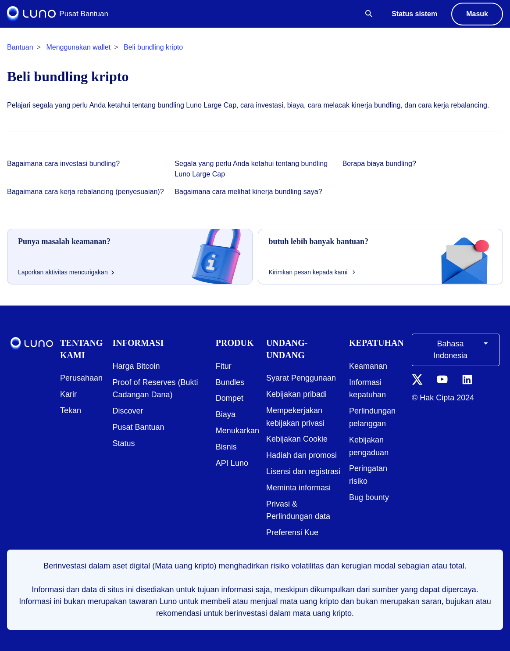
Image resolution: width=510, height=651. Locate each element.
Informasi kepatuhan (367, 388)
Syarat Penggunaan (301, 378)
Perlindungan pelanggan (372, 417)
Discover (128, 410)
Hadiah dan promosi (301, 455)
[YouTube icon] (442, 379)
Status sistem (414, 14)
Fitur (224, 366)
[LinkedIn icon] (467, 379)
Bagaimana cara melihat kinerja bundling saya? (248, 191)
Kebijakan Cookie (297, 439)
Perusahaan (81, 378)
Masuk (477, 14)
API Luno (232, 463)
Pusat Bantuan (138, 427)
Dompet (229, 398)
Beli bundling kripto (153, 47)
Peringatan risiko (368, 475)
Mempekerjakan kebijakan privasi (295, 417)
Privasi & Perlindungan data (298, 510)
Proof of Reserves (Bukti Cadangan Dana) (155, 388)
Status (124, 443)
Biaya (225, 414)
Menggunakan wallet (78, 47)
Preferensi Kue (292, 532)
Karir (68, 394)
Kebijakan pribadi (296, 394)
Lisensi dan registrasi (303, 471)
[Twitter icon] (417, 379)
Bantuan (20, 47)
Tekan (70, 410)
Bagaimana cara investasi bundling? (63, 163)
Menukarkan (237, 430)
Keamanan (368, 366)
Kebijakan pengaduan (369, 446)
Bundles (230, 382)
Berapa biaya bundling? (379, 163)
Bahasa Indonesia (462, 349)
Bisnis (226, 446)
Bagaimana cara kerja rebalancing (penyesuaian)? (85, 191)
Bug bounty (369, 497)
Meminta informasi (298, 487)
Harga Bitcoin (136, 366)
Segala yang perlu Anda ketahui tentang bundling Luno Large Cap (251, 169)
